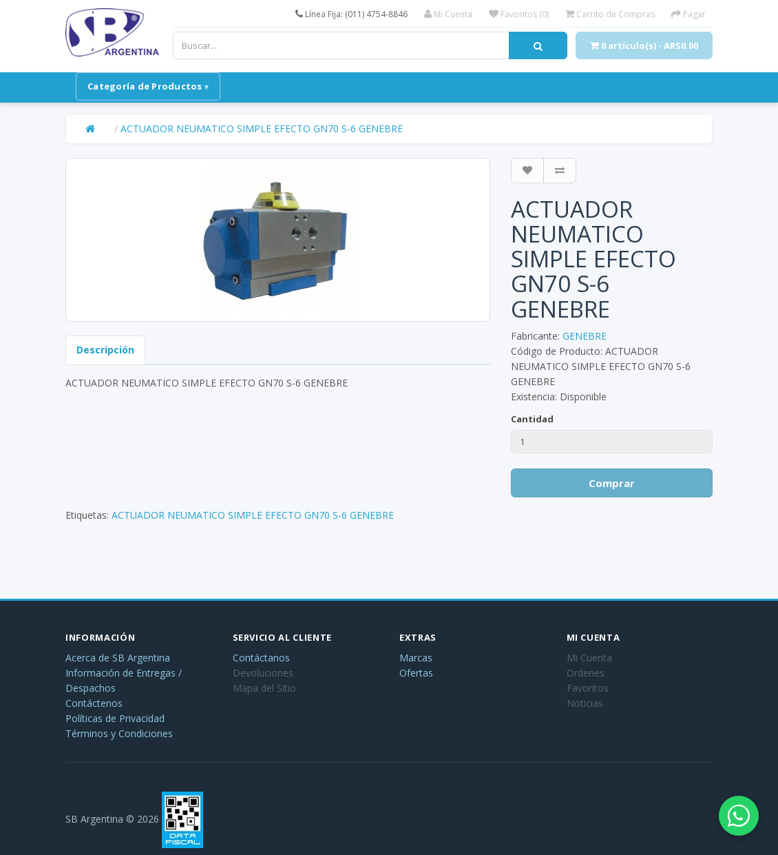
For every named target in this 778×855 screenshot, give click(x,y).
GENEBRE (585, 335)
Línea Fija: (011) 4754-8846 (351, 14)
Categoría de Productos (144, 86)
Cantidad (532, 419)
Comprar (612, 483)
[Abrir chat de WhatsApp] (736, 813)
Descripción (105, 349)
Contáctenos (94, 703)
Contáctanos (261, 657)
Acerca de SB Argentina (117, 657)
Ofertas (416, 672)
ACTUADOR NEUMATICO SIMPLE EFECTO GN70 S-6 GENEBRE (261, 128)
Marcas (415, 657)
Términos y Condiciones (119, 733)
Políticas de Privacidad (115, 718)
